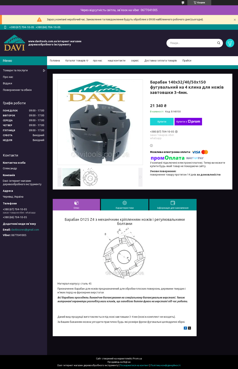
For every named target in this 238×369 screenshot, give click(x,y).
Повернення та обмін (17, 89)
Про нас (8, 76)
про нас (97, 60)
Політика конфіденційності (166, 365)
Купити (162, 121)
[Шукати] (218, 43)
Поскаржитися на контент (134, 365)
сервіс (135, 60)
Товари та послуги (15, 70)
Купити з (188, 121)
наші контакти (116, 60)
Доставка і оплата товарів (160, 60)
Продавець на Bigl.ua (119, 362)
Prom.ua (137, 358)
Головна (55, 60)
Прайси (186, 60)
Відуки (7, 83)
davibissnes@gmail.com (25, 229)
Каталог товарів (75, 60)
